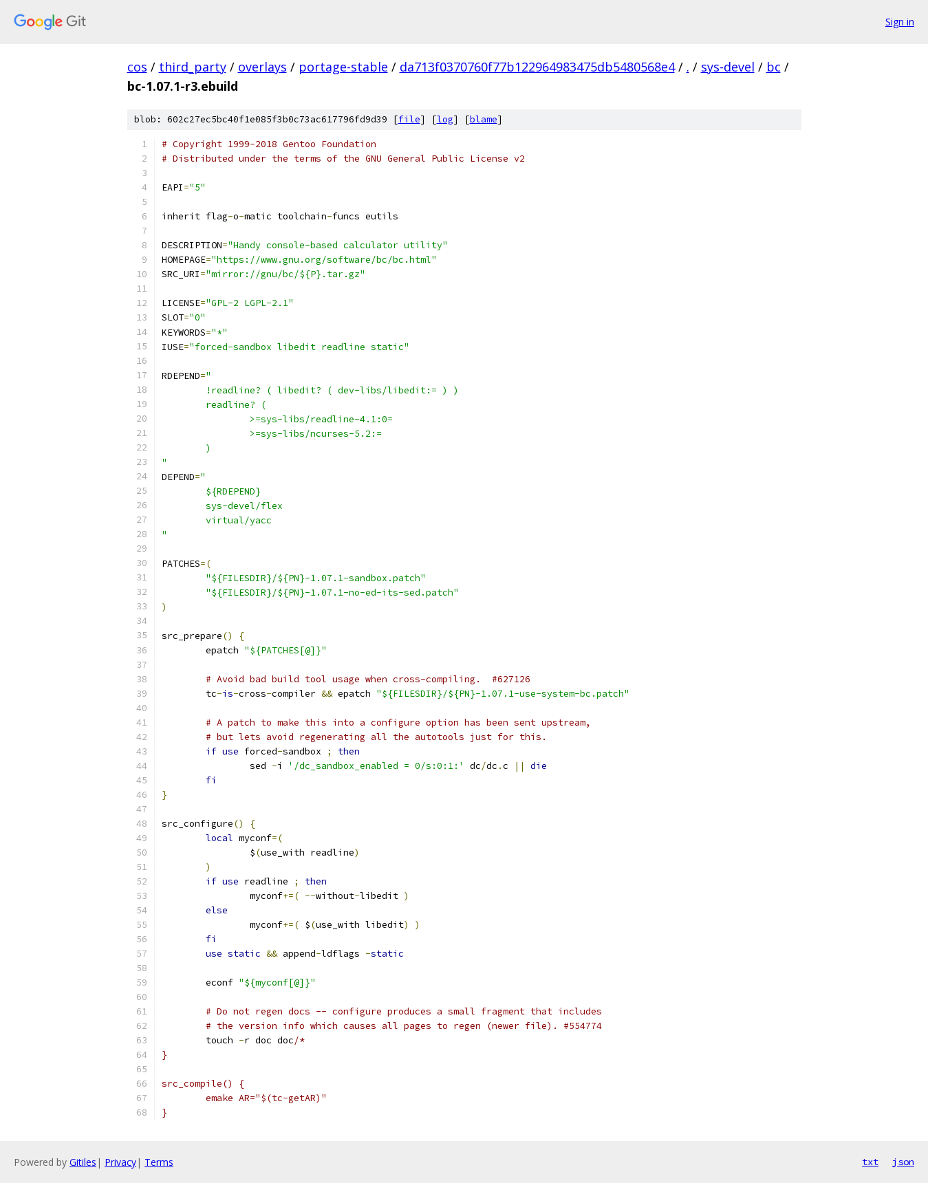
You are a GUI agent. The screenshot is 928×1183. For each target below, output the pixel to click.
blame (483, 119)
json (903, 1161)
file (409, 119)
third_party (192, 66)
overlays (262, 66)
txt (870, 1161)
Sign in (899, 21)
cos (137, 66)
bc (773, 66)
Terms (158, 1162)
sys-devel (728, 66)
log (445, 119)
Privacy (120, 1162)
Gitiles (82, 1162)
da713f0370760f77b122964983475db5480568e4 (537, 66)
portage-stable (343, 66)
